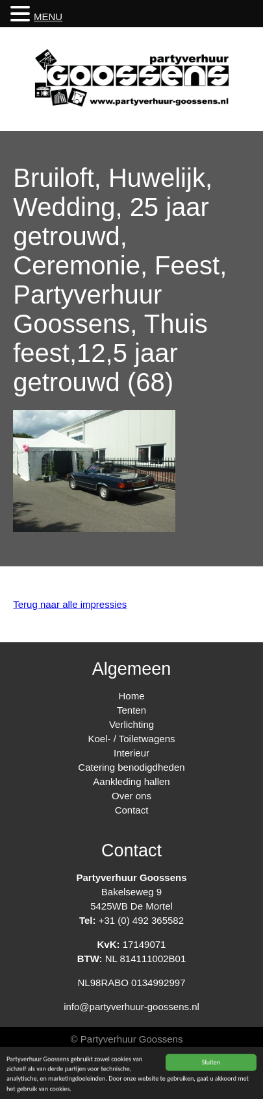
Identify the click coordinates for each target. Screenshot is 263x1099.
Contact (132, 809)
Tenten (131, 710)
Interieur (131, 752)
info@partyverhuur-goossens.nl (131, 1006)
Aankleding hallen (131, 781)
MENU (48, 16)
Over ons (131, 795)
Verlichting (131, 724)
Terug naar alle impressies (70, 604)
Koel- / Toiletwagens (131, 738)
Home (131, 695)
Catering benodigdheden (131, 767)
